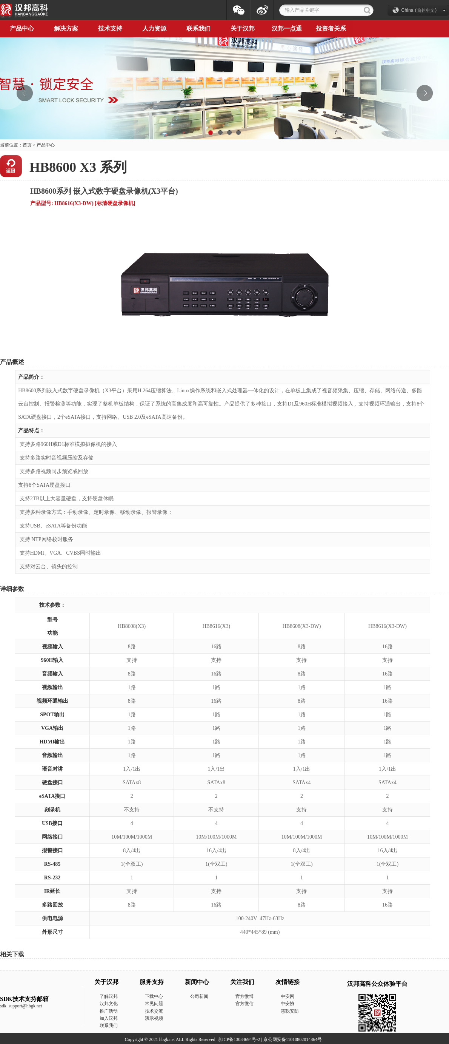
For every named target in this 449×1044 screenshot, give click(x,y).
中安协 (287, 1003)
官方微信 (244, 1003)
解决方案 (66, 28)
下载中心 (154, 996)
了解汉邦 (109, 996)
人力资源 (154, 28)
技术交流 (154, 1011)
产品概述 (12, 362)
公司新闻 (199, 996)
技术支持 (110, 28)
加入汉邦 (109, 1018)
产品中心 (46, 145)
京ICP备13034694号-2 (239, 1039)
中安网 (287, 996)
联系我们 (198, 28)
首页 (27, 145)
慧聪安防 (290, 1011)
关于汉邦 (243, 28)
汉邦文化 (109, 1003)
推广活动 (109, 1011)
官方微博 (244, 996)
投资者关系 (331, 28)
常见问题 (154, 1003)
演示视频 (154, 1018)
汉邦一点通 (287, 28)
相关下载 (12, 954)
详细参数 (12, 589)
